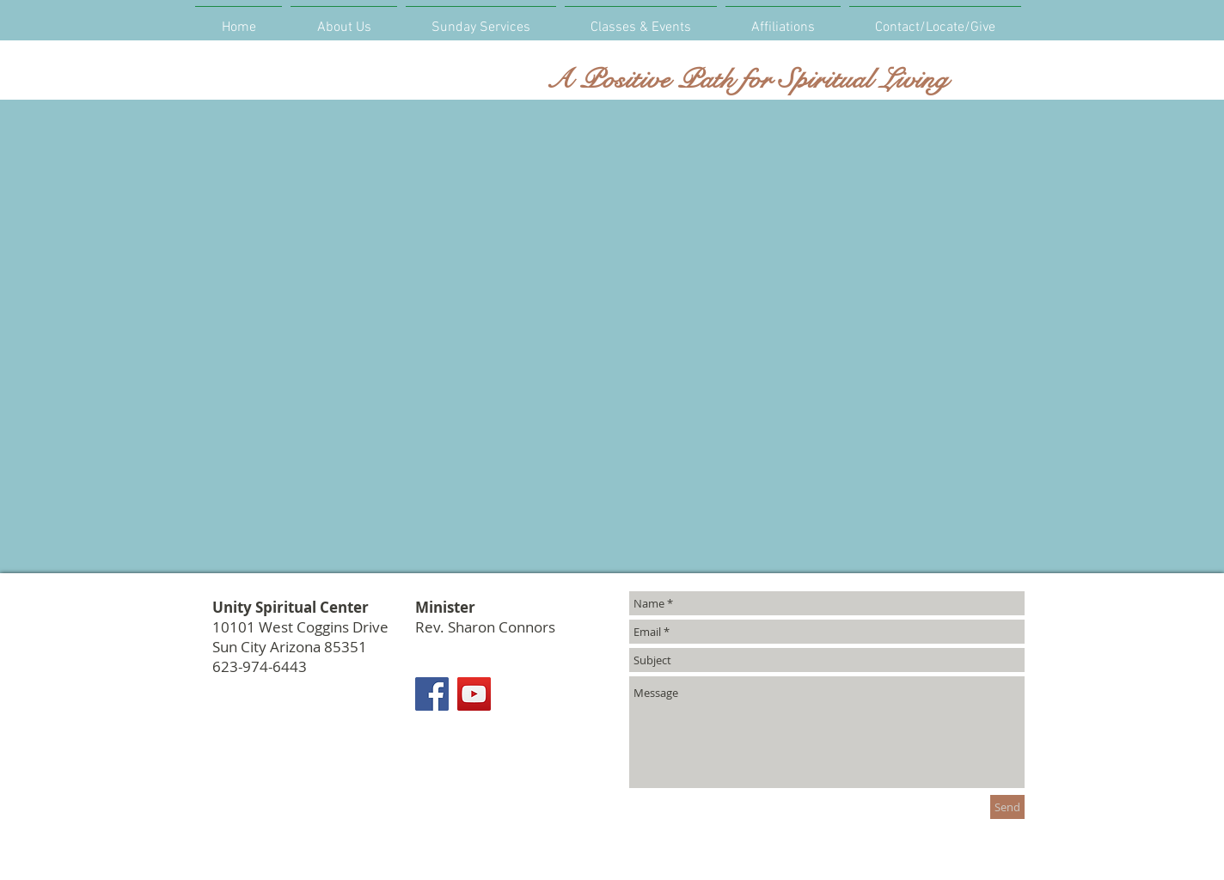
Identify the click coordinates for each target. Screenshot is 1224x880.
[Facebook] (432, 694)
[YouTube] (474, 694)
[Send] (1007, 807)
